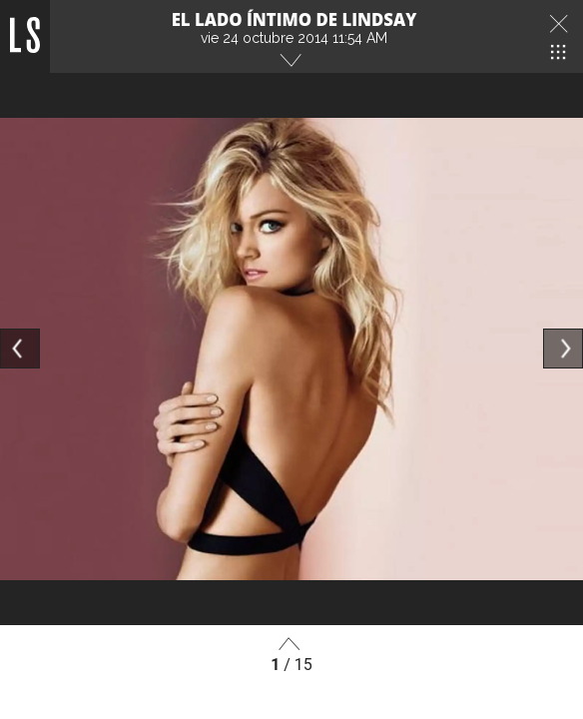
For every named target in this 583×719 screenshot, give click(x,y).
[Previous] (20, 348)
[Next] (563, 348)
